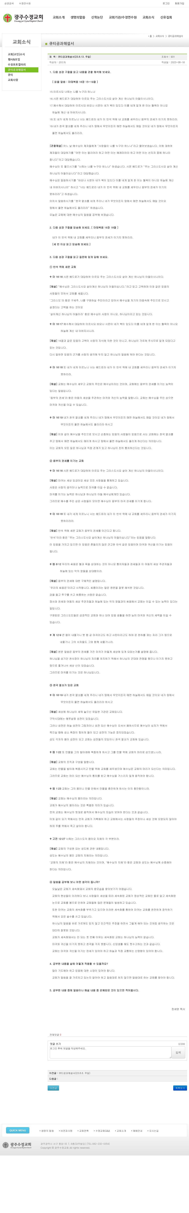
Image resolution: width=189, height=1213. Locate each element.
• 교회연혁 (83, 1130)
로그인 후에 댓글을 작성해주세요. (110, 1052)
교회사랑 (13, 80)
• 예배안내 (137, 1130)
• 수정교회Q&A (102, 1130)
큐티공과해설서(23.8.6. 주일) (74, 1073)
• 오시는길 (153, 1130)
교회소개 (59, 17)
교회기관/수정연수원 (123, 17)
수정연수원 (25, 3)
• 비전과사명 (66, 1130)
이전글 (53, 1088)
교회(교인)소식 (16, 54)
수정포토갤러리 (17, 64)
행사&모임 (14, 59)
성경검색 (9, 3)
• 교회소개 (120, 1130)
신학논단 (97, 17)
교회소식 (148, 17)
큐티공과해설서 (17, 70)
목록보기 (180, 1088)
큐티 (10, 75)
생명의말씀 (77, 17)
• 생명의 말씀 (47, 1130)
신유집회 (166, 17)
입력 (178, 1052)
